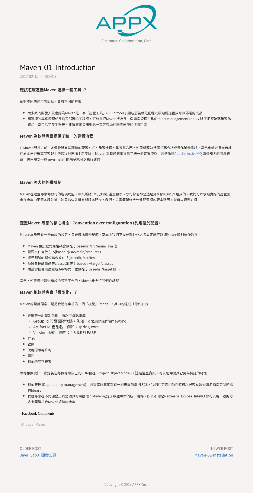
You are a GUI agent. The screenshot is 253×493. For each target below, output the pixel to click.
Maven (41, 424)
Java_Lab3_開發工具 (38, 455)
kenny (50, 76)
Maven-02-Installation (213, 455)
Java (29, 424)
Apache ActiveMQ (188, 153)
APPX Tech (140, 484)
